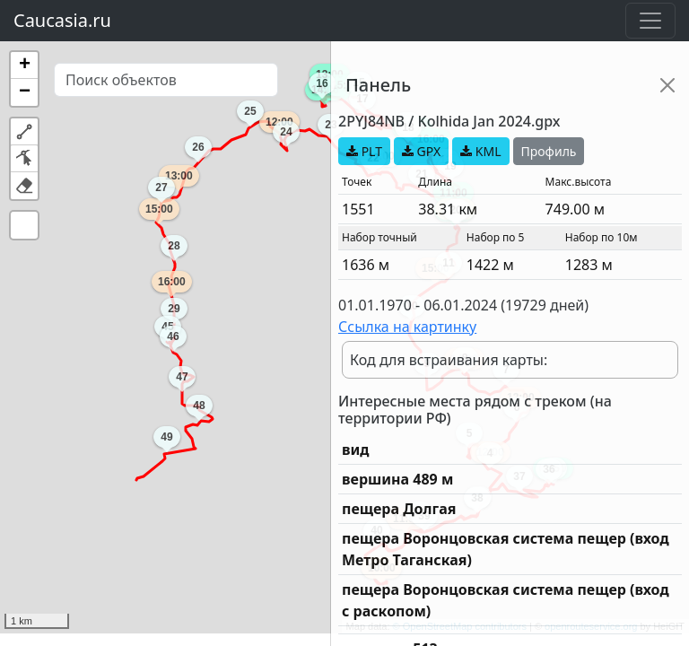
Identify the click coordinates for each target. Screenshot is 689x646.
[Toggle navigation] (650, 21)
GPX (421, 151)
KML (480, 151)
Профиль (549, 151)
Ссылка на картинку (407, 326)
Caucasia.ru (62, 20)
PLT (364, 151)
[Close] (667, 85)
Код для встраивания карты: (448, 360)
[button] (24, 65)
